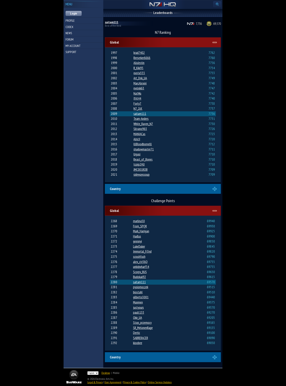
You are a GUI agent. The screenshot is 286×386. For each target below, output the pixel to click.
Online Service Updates (160, 382)
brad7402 (139, 52)
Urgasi (136, 154)
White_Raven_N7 (143, 124)
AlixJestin (138, 63)
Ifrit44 (137, 98)
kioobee (137, 343)
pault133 (138, 312)
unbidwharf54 (141, 267)
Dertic (136, 333)
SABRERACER (140, 338)
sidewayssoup (141, 174)
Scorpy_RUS (140, 272)
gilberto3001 (141, 297)
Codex (69, 27)
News (69, 33)
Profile (70, 20)
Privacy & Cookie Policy (134, 382)
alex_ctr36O (140, 262)
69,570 (217, 23)
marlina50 (139, 221)
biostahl (138, 292)
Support (71, 52)
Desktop (105, 373)
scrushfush (139, 256)
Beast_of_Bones (143, 159)
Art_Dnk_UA (140, 78)
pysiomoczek (140, 287)
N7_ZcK (137, 108)
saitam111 (111, 22)
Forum (69, 39)
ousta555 (139, 73)
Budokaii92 (139, 277)
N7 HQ (162, 4)
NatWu (137, 93)
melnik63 (138, 88)
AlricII (136, 139)
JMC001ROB (140, 169)
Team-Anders (141, 118)
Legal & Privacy (95, 382)
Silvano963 (140, 129)
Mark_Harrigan (141, 231)
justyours (138, 307)
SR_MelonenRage (143, 328)
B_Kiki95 (138, 68)
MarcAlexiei (140, 83)
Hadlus (137, 236)
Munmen (138, 302)
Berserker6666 (141, 58)
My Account (73, 46)
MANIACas (139, 134)
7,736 (199, 23)
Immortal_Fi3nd (142, 251)
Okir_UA (137, 317)
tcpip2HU (139, 164)
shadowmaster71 (143, 149)
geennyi (137, 241)
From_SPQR (140, 226)
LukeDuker (139, 246)
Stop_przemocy (142, 322)
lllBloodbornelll (142, 144)
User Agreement (112, 382)
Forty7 (137, 103)
